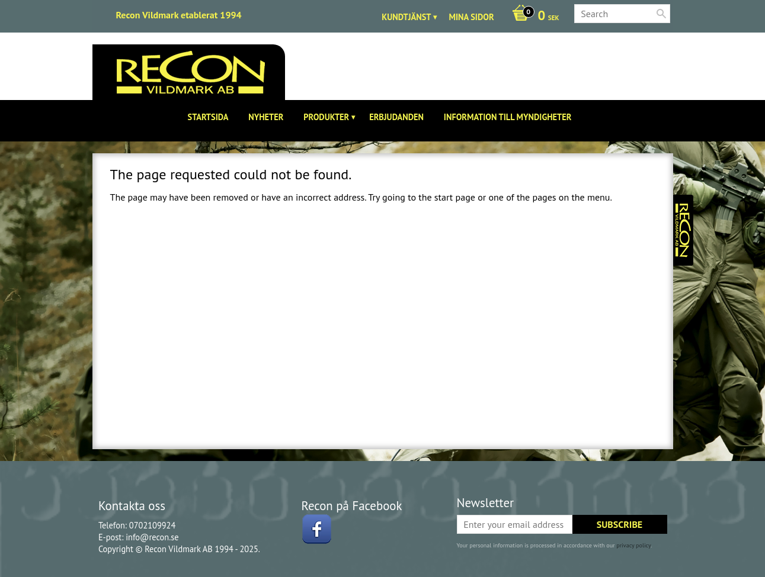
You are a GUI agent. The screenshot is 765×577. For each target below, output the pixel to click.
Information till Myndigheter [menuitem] (508, 117)
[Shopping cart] (532, 16)
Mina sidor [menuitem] (471, 16)
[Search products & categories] (622, 13)
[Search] (661, 13)
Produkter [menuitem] (326, 117)
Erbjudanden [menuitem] (396, 117)
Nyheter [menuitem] (265, 117)
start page (454, 197)
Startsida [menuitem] (208, 117)
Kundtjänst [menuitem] (406, 16)
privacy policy (633, 545)
